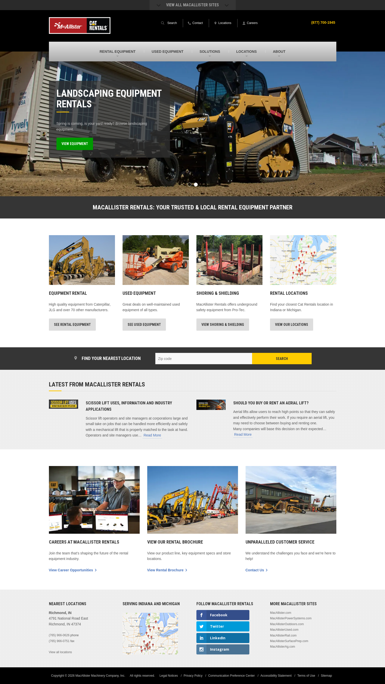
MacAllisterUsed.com (284, 629)
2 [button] (196, 184)
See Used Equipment (144, 325)
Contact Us (255, 570)
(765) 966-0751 (59, 641)
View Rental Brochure (165, 570)
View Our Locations (291, 325)
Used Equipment (139, 293)
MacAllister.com (280, 612)
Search (282, 359)
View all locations (60, 652)
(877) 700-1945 (323, 22)
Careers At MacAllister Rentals (84, 541)
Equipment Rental (68, 293)
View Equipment (75, 144)
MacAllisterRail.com (283, 635)
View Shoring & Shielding (222, 325)
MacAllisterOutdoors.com (287, 624)
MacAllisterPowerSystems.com (291, 618)
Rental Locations (289, 293)
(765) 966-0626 (59, 635)
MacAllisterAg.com (282, 646)
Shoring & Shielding (217, 293)
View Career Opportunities (71, 570)
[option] (192, 124)
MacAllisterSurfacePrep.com (289, 641)
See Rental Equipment (72, 325)
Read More (152, 435)
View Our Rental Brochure (175, 541)
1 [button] (189, 184)
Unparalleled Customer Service (280, 541)
